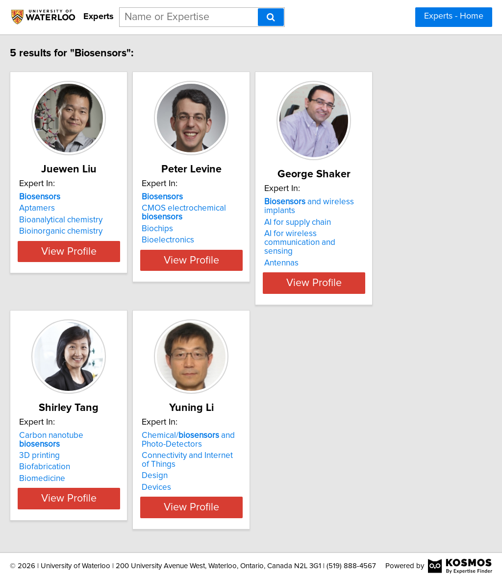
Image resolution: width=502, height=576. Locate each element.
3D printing (60, 437)
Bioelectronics (213, 240)
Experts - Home (453, 16)
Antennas (351, 245)
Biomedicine (63, 460)
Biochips (202, 228)
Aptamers (57, 208)
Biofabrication (65, 449)
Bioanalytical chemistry (81, 220)
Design (200, 467)
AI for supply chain (367, 213)
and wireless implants (395, 201)
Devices (201, 478)
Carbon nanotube (93, 426)
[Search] (271, 17)
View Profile (101, 269)
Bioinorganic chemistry (81, 231)
